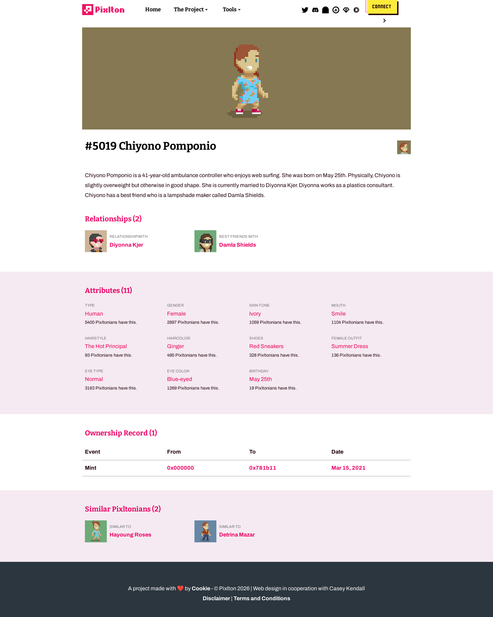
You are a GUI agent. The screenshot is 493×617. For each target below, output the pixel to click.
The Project (189, 9)
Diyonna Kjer (126, 245)
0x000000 (180, 468)
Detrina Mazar (237, 535)
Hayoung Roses (130, 535)
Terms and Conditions (261, 598)
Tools (230, 9)
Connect (382, 7)
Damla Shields (237, 245)
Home (153, 9)
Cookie (201, 588)
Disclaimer (216, 598)
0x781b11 (262, 468)
